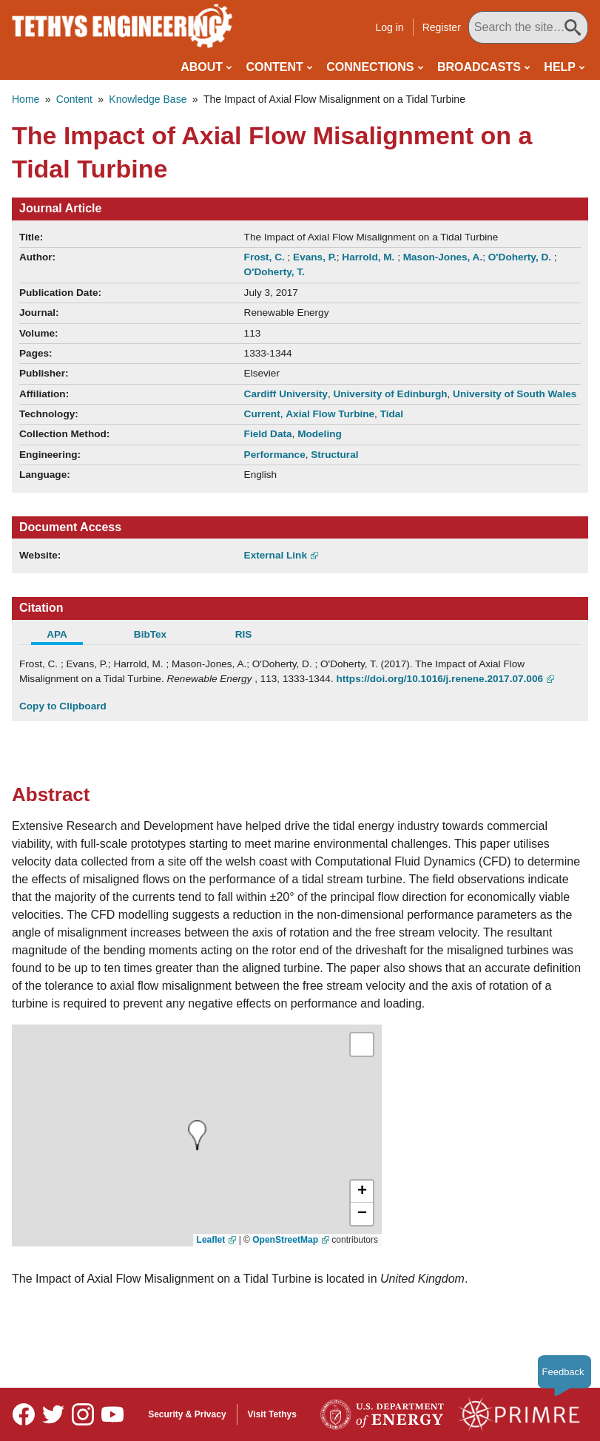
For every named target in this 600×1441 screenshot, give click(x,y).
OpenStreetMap (285, 1240)
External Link (275, 555)
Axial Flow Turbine (330, 413)
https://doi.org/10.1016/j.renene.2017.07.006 (439, 678)
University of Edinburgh (390, 393)
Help (560, 67)
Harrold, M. (369, 257)
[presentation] (197, 1135)
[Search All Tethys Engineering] (528, 27)
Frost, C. (266, 257)
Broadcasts (479, 67)
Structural (334, 454)
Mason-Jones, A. (443, 257)
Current (262, 413)
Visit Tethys (272, 1414)
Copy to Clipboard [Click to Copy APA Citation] (63, 706)
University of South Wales (514, 393)
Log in (390, 27)
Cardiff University (286, 393)
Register (441, 27)
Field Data (268, 433)
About (202, 67)
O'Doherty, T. (274, 271)
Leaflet (211, 1240)
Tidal (391, 413)
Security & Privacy (187, 1414)
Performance (275, 454)
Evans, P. (315, 257)
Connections (370, 67)
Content (274, 67)
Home (25, 99)
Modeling (319, 433)
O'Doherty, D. (521, 257)
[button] (362, 1192)
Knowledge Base (147, 99)
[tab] (65, 636)
